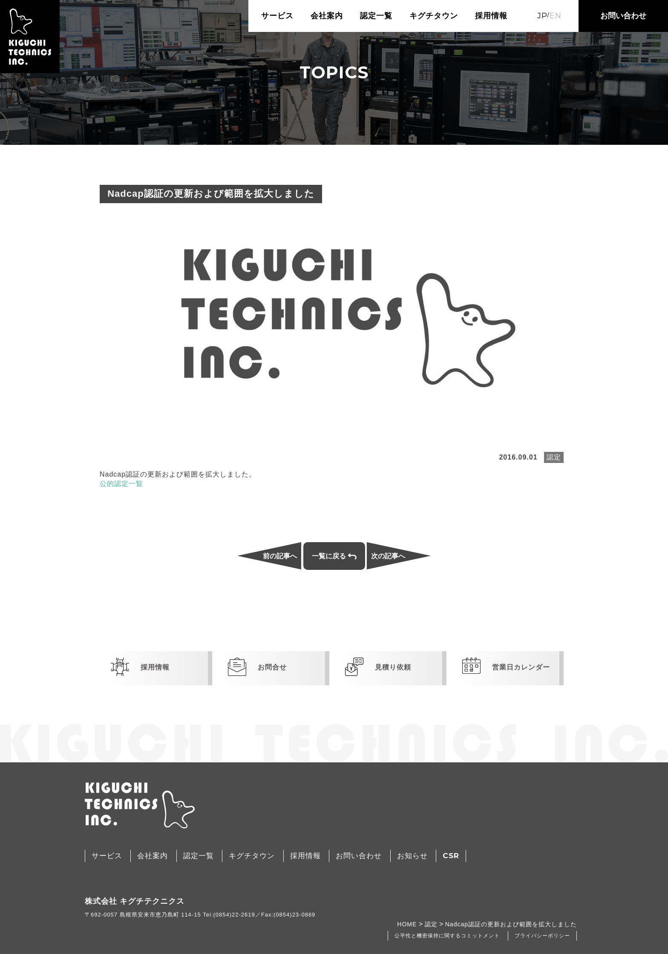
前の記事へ (280, 556)
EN (555, 15)
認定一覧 (376, 15)
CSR (451, 855)
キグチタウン (433, 15)
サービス (277, 15)
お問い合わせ (623, 15)
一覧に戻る (334, 556)
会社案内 (327, 15)
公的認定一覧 (121, 483)
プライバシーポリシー (542, 936)
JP (542, 15)
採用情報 (491, 15)
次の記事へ (388, 556)
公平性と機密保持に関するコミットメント (447, 936)
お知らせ (412, 856)
